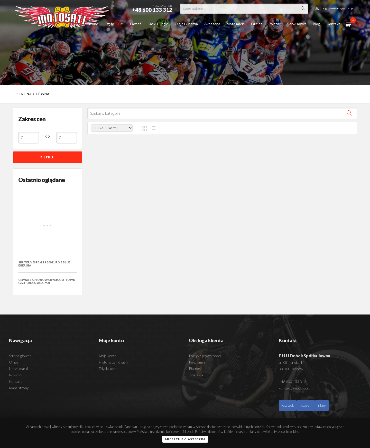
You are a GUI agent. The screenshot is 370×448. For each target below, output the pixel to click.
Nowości (15, 375)
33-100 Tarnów (291, 369)
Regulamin (197, 362)
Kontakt (333, 24)
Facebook (287, 405)
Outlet (256, 24)
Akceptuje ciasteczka (185, 439)
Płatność (195, 368)
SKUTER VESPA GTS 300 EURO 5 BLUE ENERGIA (44, 264)
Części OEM (114, 24)
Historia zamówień (113, 362)
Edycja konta (108, 368)
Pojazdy (275, 24)
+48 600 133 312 (292, 381)
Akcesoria (212, 24)
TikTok (322, 405)
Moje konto (108, 356)
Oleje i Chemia (186, 24)
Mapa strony (19, 388)
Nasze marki (18, 368)
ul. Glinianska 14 (291, 362)
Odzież (135, 24)
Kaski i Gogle (157, 24)
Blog (316, 24)
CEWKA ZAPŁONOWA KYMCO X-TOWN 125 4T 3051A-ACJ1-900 (46, 281)
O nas (13, 362)
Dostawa (196, 375)
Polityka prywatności (205, 356)
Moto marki (236, 24)
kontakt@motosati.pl (295, 388)
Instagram (305, 405)
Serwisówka (297, 24)
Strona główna (33, 94)
